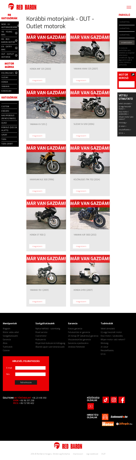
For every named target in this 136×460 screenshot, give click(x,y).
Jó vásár (104, 347)
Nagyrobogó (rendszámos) (8, 117)
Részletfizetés (107, 350)
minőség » (123, 123)
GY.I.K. (103, 354)
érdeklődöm (126, 42)
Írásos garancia (75, 328)
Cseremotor (41, 336)
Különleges (9, 73)
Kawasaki (6, 91)
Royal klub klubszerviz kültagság (50, 343)
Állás (5, 343)
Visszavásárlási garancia (79, 339)
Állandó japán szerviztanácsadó (50, 347)
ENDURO (5, 111)
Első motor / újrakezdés (112, 336)
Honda (4, 82)
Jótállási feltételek (76, 347)
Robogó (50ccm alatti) (9, 129)
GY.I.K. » (122, 133)
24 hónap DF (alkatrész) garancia (83, 336)
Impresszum (78, 454)
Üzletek (6, 350)
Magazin (6, 328)
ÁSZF (103, 454)
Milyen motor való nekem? (113, 339)
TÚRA (3, 139)
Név (8, 374)
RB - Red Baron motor (9, 40)
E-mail (9, 368)
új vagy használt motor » (125, 107)
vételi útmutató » (125, 104)
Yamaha (5, 86)
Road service (41, 332)
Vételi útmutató (108, 328)
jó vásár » (122, 126)
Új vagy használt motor (111, 332)
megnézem (37, 80)
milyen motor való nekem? (126, 118)
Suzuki (4, 77)
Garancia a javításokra (78, 343)
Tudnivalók (7, 347)
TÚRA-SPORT (7, 144)
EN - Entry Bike (9, 48)
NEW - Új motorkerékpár (9, 25)
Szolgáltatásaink (10, 336)
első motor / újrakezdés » (124, 113)
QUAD (4, 123)
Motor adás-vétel (11, 332)
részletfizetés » (125, 130)
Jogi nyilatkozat (92, 454)
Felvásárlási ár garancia (79, 332)
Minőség (104, 343)
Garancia (7, 339)
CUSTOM (5, 106)
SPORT (4, 135)
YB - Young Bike (9, 33)
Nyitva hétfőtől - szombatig (47, 328)
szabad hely (124, 22)
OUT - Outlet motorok (9, 55)
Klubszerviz (40, 339)
